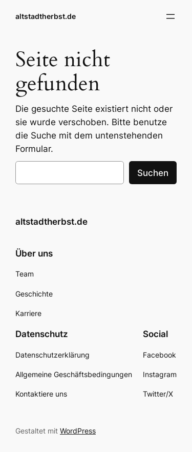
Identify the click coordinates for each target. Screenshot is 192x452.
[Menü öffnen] (170, 16)
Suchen (152, 173)
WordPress (78, 430)
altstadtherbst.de (45, 16)
